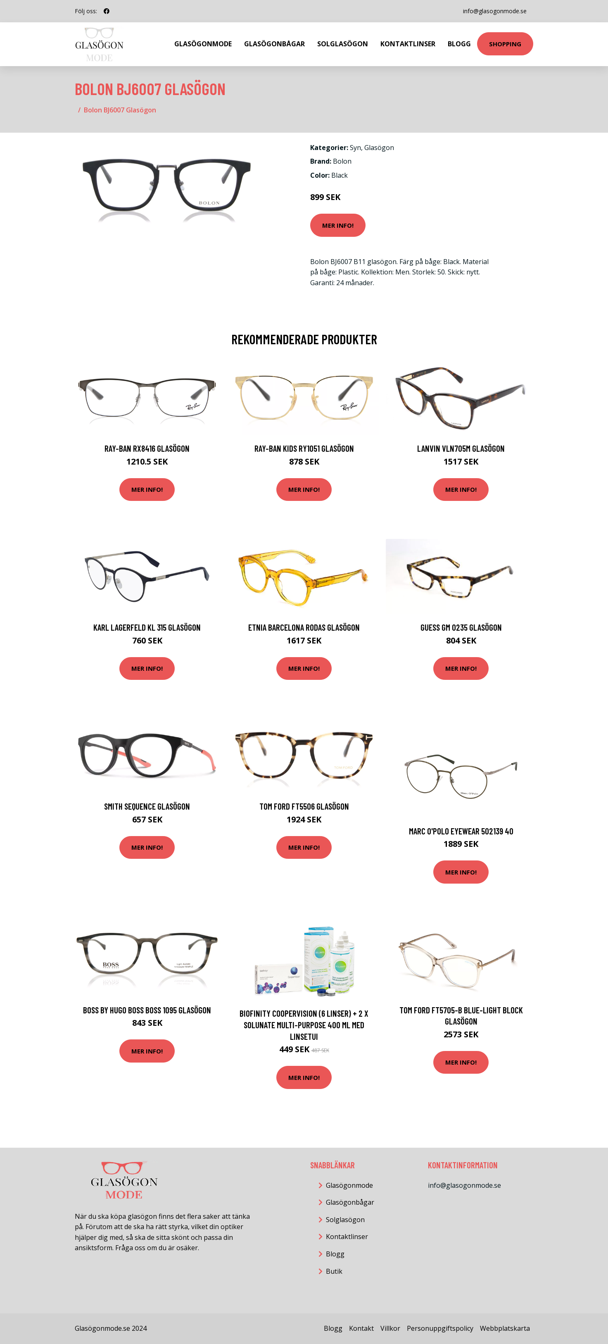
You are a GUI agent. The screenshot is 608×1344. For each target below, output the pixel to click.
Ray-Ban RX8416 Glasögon (147, 448)
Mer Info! (338, 225)
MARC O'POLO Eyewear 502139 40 (461, 831)
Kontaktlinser (407, 43)
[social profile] (106, 11)
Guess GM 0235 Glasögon (461, 627)
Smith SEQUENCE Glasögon (147, 806)
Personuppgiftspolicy (440, 1328)
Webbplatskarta (505, 1328)
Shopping (505, 44)
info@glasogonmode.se (495, 11)
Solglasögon (342, 43)
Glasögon (379, 147)
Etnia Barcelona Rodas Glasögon (304, 627)
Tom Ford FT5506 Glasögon (304, 806)
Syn (355, 147)
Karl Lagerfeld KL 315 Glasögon (147, 627)
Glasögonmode (203, 43)
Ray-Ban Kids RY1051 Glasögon (304, 448)
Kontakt (361, 1328)
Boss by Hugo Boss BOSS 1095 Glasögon (147, 1010)
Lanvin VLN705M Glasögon (461, 448)
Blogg (459, 43)
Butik (334, 1271)
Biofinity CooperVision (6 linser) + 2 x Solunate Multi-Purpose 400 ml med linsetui (304, 1024)
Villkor (390, 1328)
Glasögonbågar (274, 43)
